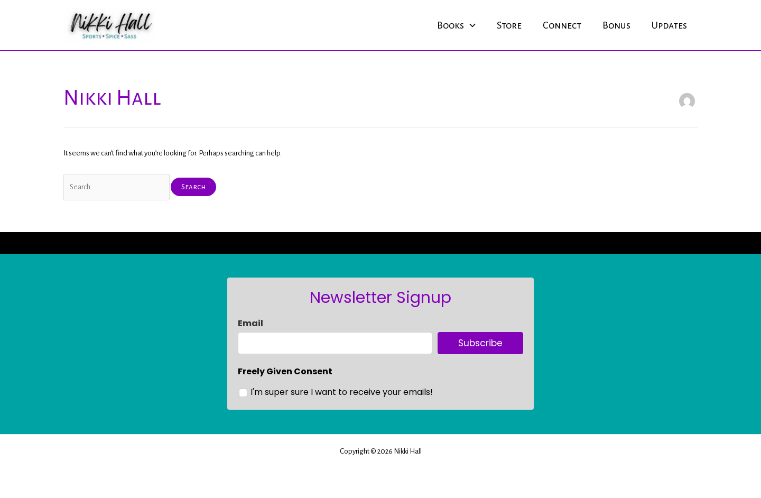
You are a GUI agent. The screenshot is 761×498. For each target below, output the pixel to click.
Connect (562, 25)
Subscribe (480, 343)
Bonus (616, 25)
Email (250, 323)
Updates (669, 25)
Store (509, 25)
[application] (470, 25)
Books (456, 25)
